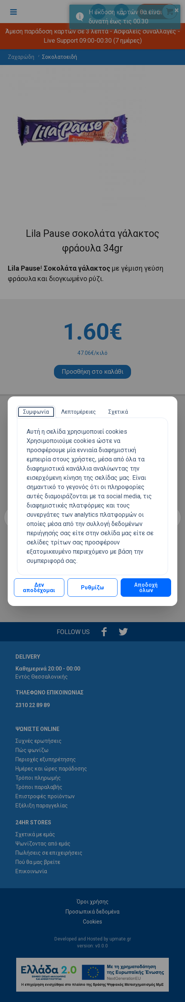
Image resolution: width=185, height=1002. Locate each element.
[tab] (36, 412)
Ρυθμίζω (92, 587)
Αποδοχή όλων (146, 587)
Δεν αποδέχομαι (39, 587)
